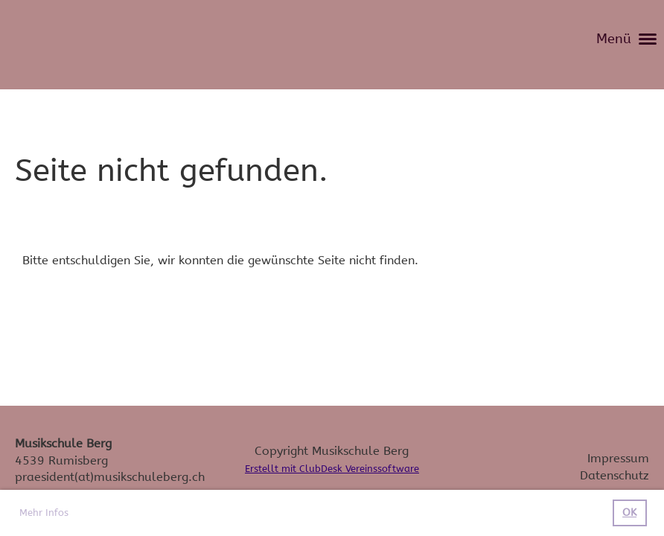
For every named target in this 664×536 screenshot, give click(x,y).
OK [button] (629, 512)
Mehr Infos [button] (43, 512)
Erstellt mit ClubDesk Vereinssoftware (332, 468)
